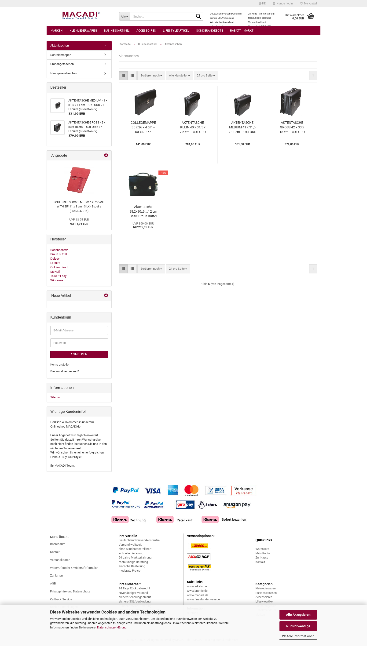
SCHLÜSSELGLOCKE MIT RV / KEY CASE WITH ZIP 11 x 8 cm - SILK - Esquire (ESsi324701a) (79, 207)
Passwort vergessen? (64, 371)
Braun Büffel (58, 254)
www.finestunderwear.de (203, 599)
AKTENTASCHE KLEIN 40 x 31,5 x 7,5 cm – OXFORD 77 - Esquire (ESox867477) (193, 127)
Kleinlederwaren (83, 30)
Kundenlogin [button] (283, 3)
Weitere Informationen (298, 636)
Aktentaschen (59, 45)
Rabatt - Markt (241, 30)
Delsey (54, 258)
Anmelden (79, 354)
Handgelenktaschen (63, 73)
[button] (262, 3)
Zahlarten (56, 575)
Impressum (57, 544)
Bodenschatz (59, 250)
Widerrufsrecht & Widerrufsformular (74, 568)
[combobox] (151, 75)
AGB (53, 583)
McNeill (55, 271)
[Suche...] (124, 16)
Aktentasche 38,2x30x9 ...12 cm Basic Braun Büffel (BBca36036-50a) (143, 211)
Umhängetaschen (62, 64)
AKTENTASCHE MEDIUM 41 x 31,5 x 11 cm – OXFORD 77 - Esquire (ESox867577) (242, 127)
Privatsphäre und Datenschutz (70, 591)
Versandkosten (60, 560)
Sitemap (55, 397)
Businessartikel (116, 30)
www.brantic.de (197, 590)
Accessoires (146, 30)
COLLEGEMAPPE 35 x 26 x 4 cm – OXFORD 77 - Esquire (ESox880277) (143, 127)
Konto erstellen (60, 364)
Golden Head (58, 267)
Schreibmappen (60, 55)
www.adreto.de (197, 586)
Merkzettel (308, 3)
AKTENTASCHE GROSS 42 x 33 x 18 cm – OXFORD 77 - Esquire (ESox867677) (292, 127)
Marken (56, 30)
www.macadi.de (197, 595)
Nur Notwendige (298, 626)
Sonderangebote (209, 30)
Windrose (56, 280)
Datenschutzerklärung (111, 627)
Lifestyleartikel (176, 30)
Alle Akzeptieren (298, 615)
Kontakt (55, 552)
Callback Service (61, 599)
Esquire (55, 263)
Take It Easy (58, 276)
